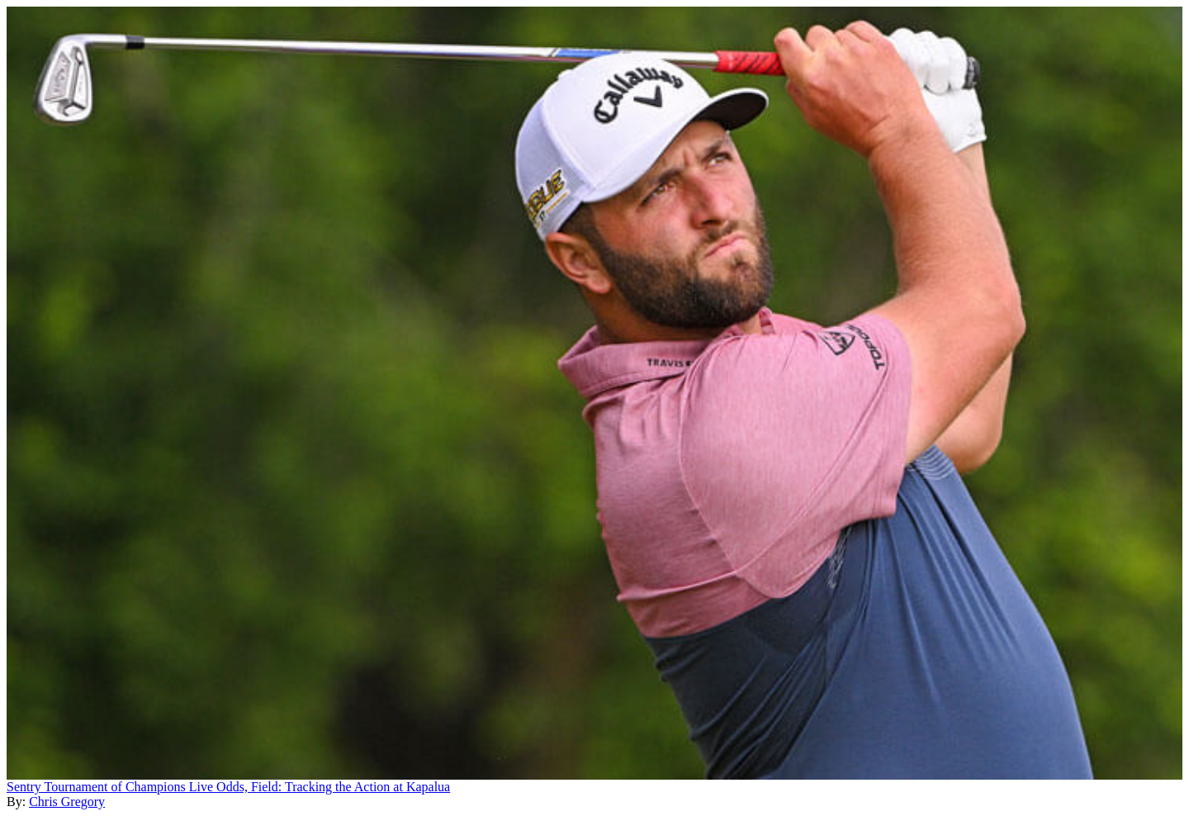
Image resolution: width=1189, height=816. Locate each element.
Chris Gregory (67, 802)
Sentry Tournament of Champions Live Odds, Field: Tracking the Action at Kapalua (228, 787)
